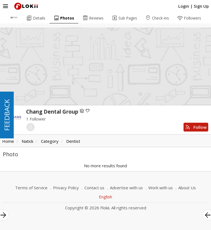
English (105, 196)
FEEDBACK (6, 115)
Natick (27, 141)
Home (8, 141)
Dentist (73, 141)
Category (50, 141)
